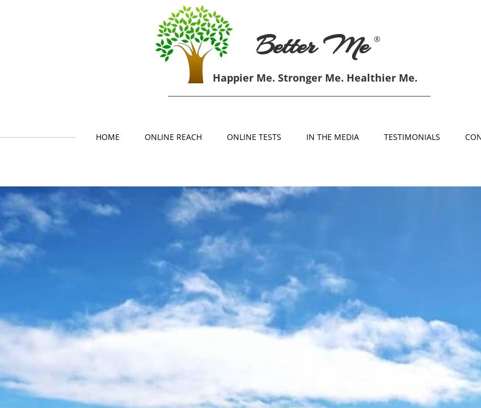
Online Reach (173, 136)
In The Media (332, 136)
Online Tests (254, 136)
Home (108, 136)
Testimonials (412, 136)
